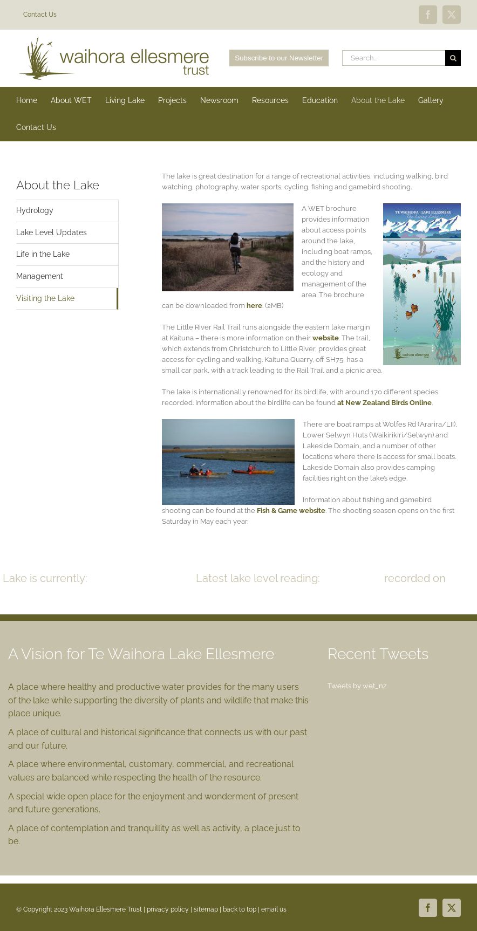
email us (274, 909)
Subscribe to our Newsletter (279, 58)
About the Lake (57, 185)
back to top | (242, 909)
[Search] (453, 58)
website (325, 338)
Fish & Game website (290, 510)
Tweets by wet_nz (357, 686)
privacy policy (168, 909)
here (254, 306)
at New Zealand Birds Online (384, 403)
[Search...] (393, 58)
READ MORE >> (262, 594)
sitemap (206, 909)
